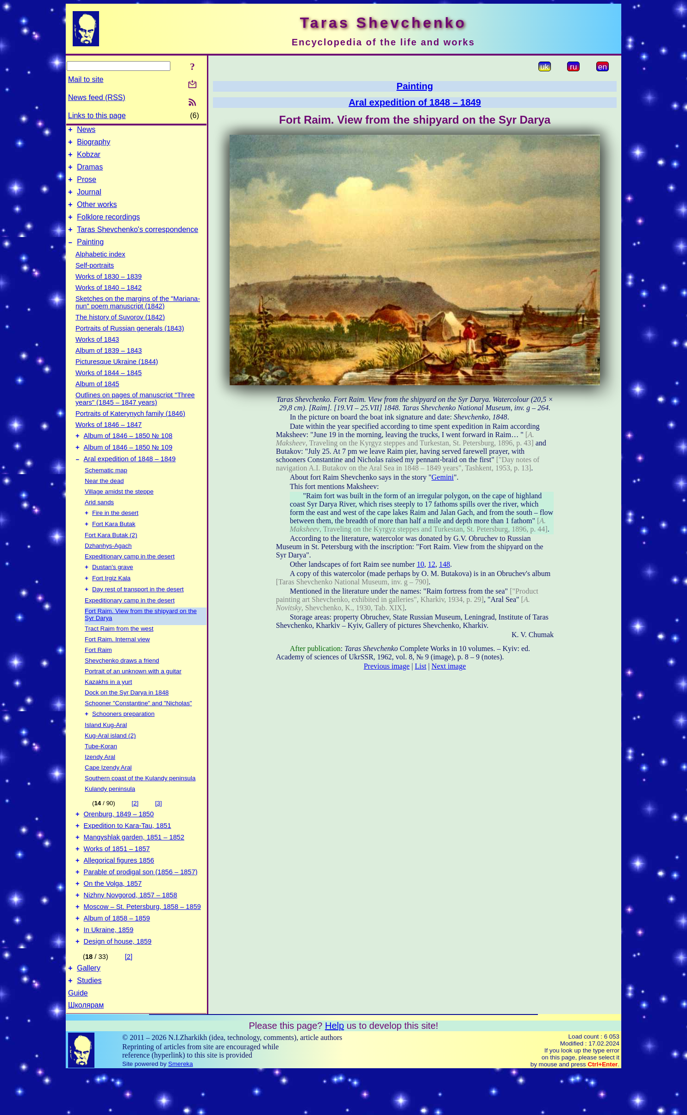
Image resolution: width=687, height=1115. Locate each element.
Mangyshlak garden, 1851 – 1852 (134, 865)
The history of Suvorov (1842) (120, 331)
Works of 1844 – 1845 (108, 386)
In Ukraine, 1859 (109, 968)
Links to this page (97, 115)
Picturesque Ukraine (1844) (116, 375)
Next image (448, 666)
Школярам (86, 1048)
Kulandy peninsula (110, 812)
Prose (86, 186)
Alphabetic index (100, 268)
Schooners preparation (123, 737)
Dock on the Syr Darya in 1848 (127, 715)
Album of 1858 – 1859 (117, 955)
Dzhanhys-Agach (108, 565)
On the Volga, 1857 (113, 917)
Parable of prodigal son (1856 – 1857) (141, 904)
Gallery (88, 1010)
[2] (134, 826)
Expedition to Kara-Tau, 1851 (127, 852)
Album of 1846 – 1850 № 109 (128, 464)
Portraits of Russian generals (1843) (129, 342)
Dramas (90, 172)
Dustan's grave (112, 587)
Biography (93, 145)
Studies (89, 1023)
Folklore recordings (108, 228)
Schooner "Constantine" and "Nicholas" (138, 725)
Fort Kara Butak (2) (111, 554)
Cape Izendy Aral (108, 791)
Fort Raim (98, 672)
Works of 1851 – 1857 (117, 878)
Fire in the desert (115, 531)
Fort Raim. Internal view (117, 661)
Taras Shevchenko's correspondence (137, 242)
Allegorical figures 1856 (119, 891)
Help (334, 1069)
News (86, 131)
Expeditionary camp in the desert (130, 576)
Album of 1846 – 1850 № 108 (128, 451)
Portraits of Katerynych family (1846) (130, 427)
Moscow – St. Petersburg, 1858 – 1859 (142, 942)
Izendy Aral (100, 780)
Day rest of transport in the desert (138, 611)
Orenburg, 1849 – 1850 (119, 839)
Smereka (180, 1106)
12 (431, 564)
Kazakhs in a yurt (108, 704)
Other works (97, 214)
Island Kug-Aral (106, 748)
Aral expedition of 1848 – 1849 (130, 477)
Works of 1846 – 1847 (108, 438)
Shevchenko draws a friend (122, 683)
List (420, 666)
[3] (158, 826)
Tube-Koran (101, 769)
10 (420, 564)
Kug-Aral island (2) (110, 759)
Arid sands (99, 520)
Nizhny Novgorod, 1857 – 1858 (130, 929)
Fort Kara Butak (113, 543)
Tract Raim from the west (119, 651)
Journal (89, 200)
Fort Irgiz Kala (111, 599)
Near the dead (104, 498)
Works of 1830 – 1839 (108, 290)
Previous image (387, 666)
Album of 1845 (97, 397)
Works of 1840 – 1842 (108, 301)
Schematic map (106, 488)
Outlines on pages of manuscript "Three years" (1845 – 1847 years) (135, 412)
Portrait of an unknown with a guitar (133, 693)
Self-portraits (94, 279)
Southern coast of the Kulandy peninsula (140, 801)
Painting (90, 256)
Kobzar (88, 159)
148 (444, 564)
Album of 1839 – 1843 (108, 364)
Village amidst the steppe (119, 509)
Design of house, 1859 (118, 981)
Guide (78, 1036)
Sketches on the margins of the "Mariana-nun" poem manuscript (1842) (137, 316)
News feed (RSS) (96, 97)
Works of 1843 (97, 353)
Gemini (442, 477)
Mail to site (85, 79)
